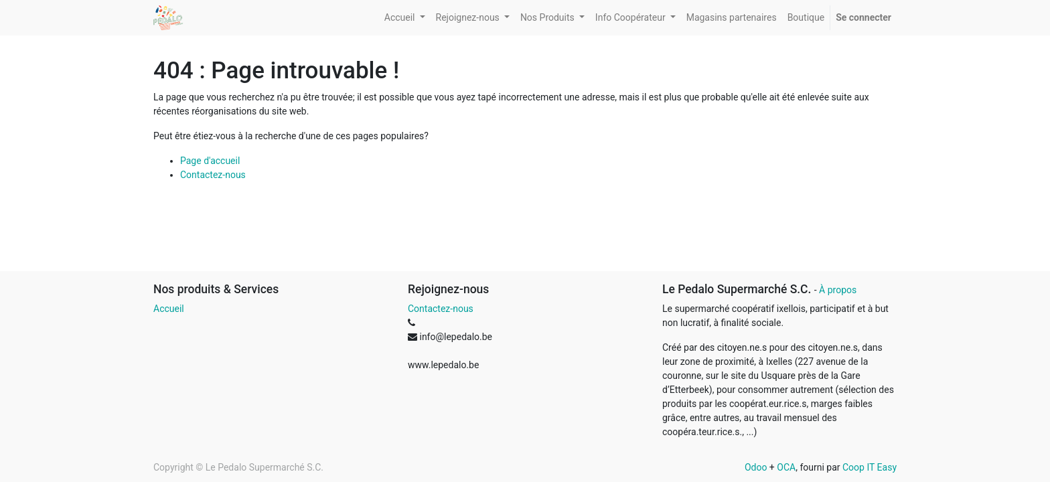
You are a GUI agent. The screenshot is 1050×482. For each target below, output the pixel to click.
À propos (837, 290)
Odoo (756, 467)
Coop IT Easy (869, 467)
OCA (786, 467)
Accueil (168, 308)
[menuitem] (731, 17)
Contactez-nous (213, 174)
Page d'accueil (210, 160)
